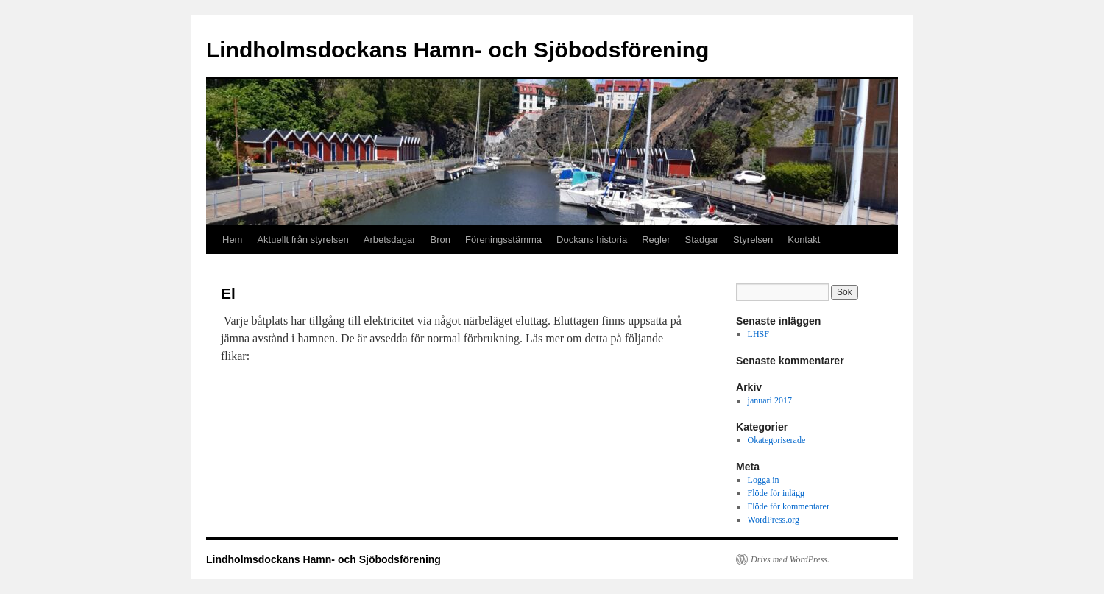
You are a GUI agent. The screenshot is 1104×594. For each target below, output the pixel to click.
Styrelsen (753, 239)
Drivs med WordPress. (790, 559)
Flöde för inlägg (776, 493)
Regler (656, 239)
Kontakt (804, 239)
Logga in (763, 480)
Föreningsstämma (503, 239)
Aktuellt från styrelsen (302, 239)
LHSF (758, 334)
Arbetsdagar (390, 239)
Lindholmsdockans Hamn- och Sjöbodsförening (457, 50)
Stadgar (701, 239)
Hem (232, 239)
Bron (440, 239)
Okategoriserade (777, 440)
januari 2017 (770, 400)
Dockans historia (591, 239)
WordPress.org (773, 520)
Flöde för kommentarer (788, 506)
